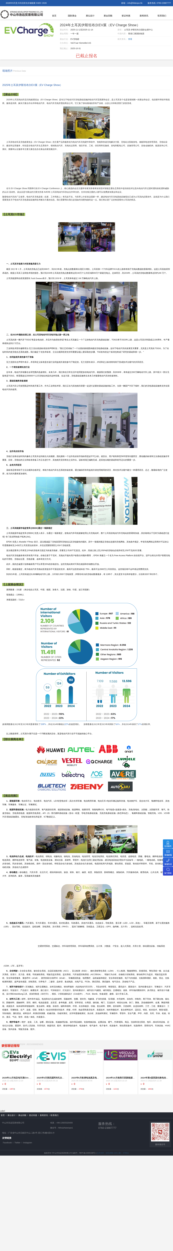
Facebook (7, 1142)
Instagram (27, 1142)
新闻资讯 (144, 15)
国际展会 (72, 15)
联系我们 (162, 15)
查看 (130, 39)
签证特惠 (126, 15)
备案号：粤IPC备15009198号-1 (84, 1153)
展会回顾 (108, 15)
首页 (54, 15)
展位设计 (90, 15)
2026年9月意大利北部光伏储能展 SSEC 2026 (26, 3)
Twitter (17, 1142)
